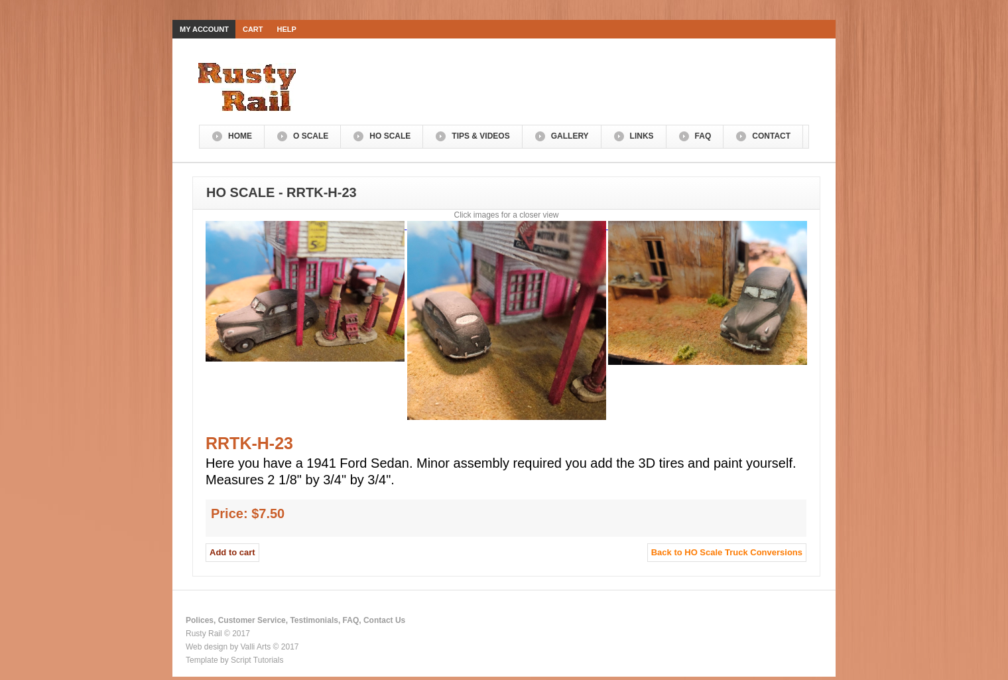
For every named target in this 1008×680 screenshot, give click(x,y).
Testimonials (314, 620)
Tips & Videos (480, 136)
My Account (204, 29)
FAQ (703, 136)
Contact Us (384, 620)
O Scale (310, 136)
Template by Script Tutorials (234, 660)
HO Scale (389, 136)
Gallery (570, 136)
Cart (253, 29)
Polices (200, 620)
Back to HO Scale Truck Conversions (726, 552)
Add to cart (232, 552)
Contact (771, 136)
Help (286, 29)
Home (240, 136)
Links (642, 136)
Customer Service (252, 620)
